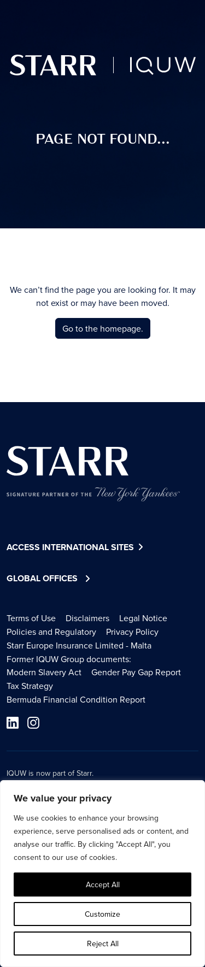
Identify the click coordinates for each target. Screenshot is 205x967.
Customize (102, 914)
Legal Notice (143, 618)
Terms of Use (31, 618)
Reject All (103, 943)
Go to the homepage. (102, 328)
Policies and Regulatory (51, 632)
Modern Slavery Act (44, 672)
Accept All (103, 884)
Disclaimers (87, 618)
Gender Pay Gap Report (136, 672)
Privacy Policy (132, 632)
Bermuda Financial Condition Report (76, 699)
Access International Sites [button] (76, 548)
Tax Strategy (30, 686)
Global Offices (42, 578)
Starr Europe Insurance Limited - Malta (79, 645)
